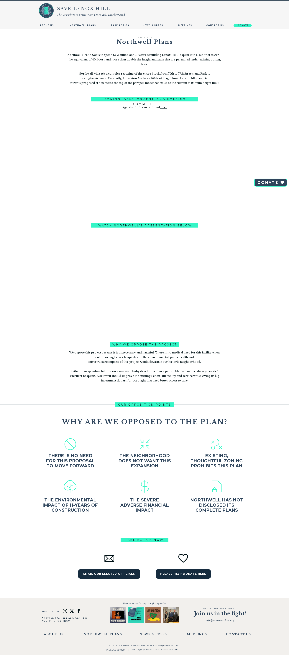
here (163, 107)
